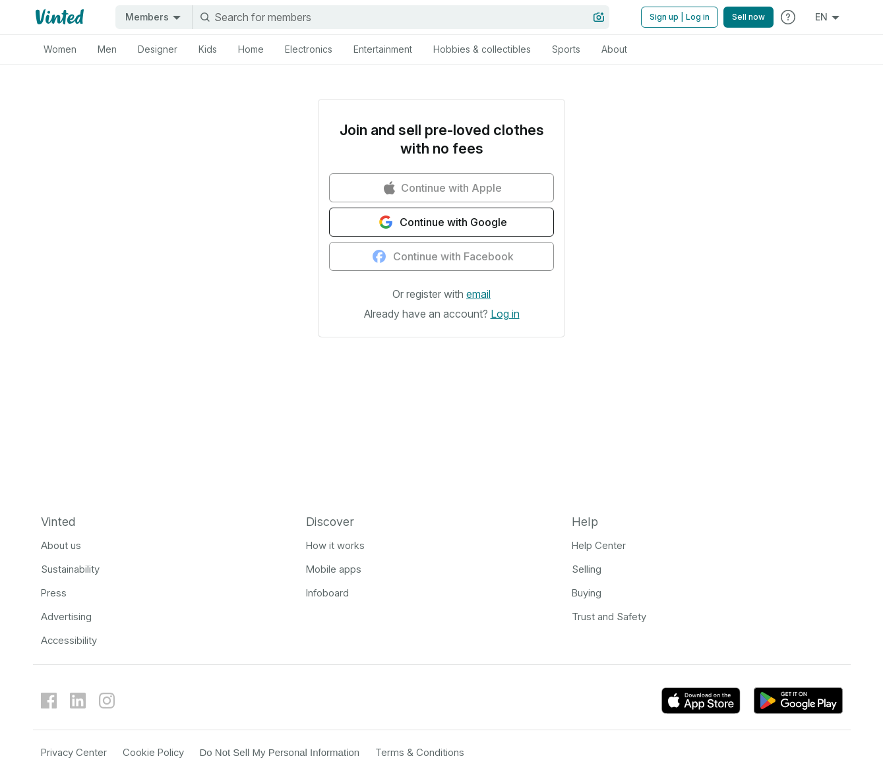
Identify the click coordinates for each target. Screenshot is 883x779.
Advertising (66, 616)
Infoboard (327, 593)
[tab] (60, 49)
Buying (586, 593)
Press (54, 593)
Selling (586, 569)
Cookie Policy (153, 752)
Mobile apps (333, 569)
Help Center (599, 545)
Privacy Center (74, 752)
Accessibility (69, 640)
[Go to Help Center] (788, 17)
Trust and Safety (609, 616)
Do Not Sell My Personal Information (280, 752)
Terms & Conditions (419, 752)
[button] (478, 294)
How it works (335, 545)
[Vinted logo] (58, 17)
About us (61, 545)
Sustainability (70, 569)
